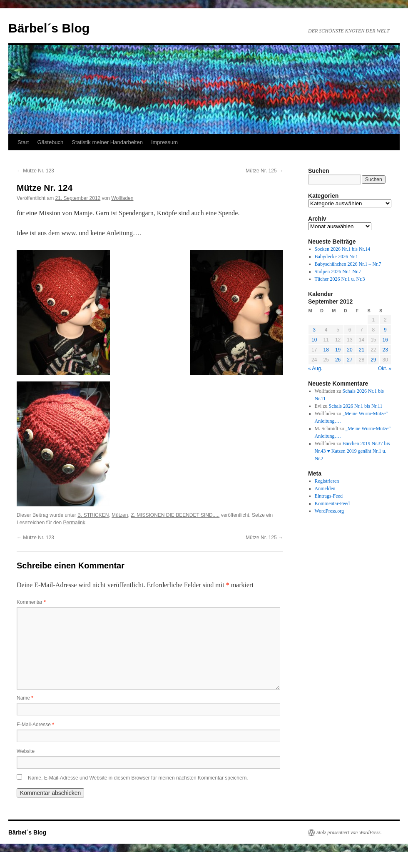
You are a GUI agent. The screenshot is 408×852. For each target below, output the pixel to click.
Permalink (74, 523)
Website (26, 751)
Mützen (120, 515)
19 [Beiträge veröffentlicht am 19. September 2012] (338, 350)
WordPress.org (329, 511)
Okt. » (384, 368)
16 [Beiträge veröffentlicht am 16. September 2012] (385, 340)
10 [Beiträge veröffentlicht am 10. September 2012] (314, 340)
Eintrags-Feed (329, 496)
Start (23, 142)
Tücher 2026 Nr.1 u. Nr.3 (340, 279)
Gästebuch (50, 142)
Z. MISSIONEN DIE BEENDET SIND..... (175, 515)
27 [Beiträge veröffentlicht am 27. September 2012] (349, 360)
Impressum (164, 142)
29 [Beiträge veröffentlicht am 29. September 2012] (373, 360)
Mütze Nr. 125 (264, 171)
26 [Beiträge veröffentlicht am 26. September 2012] (338, 360)
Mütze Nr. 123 (35, 171)
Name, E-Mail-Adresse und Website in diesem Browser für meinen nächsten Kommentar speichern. (138, 778)
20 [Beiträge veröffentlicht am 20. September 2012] (349, 350)
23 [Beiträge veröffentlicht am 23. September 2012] (385, 350)
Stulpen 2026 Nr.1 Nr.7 (338, 271)
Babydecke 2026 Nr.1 (336, 256)
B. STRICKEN (93, 515)
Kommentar (31, 602)
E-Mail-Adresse (35, 724)
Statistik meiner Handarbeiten (107, 142)
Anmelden (325, 488)
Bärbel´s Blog (49, 28)
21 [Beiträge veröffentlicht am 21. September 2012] (361, 350)
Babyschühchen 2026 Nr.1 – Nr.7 (348, 264)
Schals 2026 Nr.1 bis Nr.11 (356, 406)
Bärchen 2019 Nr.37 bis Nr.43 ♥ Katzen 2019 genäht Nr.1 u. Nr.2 (352, 451)
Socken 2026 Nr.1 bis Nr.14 (342, 249)
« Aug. (315, 368)
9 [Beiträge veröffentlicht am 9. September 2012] (385, 330)
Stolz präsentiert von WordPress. (349, 832)
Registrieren (327, 481)
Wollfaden (122, 198)
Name (25, 698)
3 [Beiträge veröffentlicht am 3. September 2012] (314, 330)
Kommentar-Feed (332, 503)
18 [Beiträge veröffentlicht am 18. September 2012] (325, 350)
